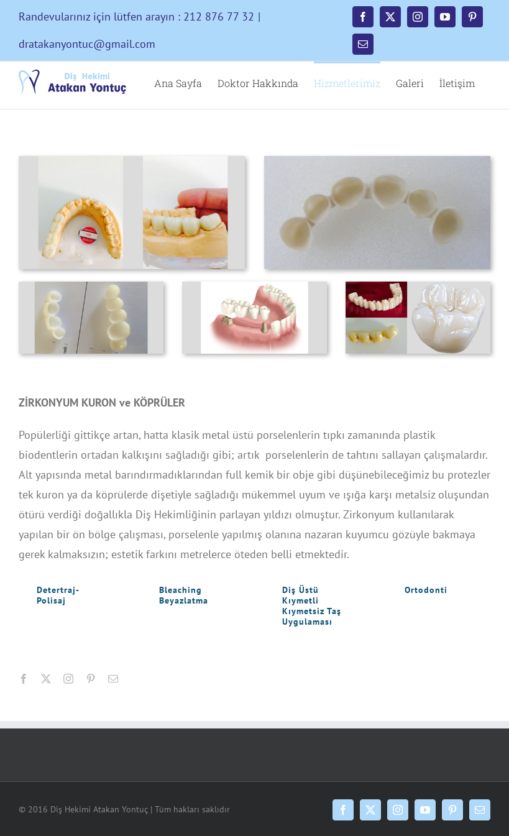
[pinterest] (91, 679)
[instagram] (68, 679)
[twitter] (46, 679)
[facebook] (24, 679)
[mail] (113, 679)
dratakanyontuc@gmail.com (87, 44)
